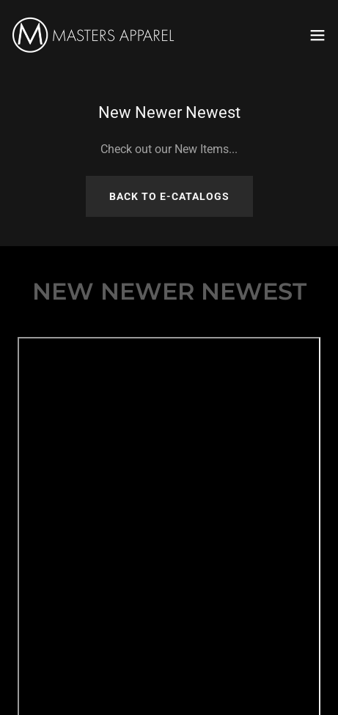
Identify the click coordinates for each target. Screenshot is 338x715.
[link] (94, 35)
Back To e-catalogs (169, 196)
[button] (317, 35)
